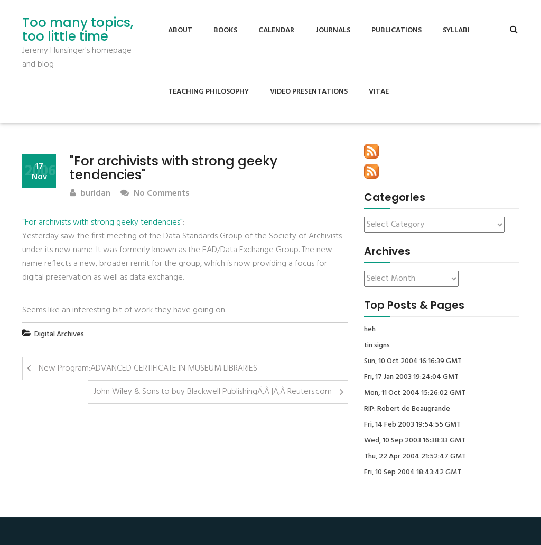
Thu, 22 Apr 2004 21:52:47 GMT (415, 456)
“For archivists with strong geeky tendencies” (102, 222)
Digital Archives (59, 334)
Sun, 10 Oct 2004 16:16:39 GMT (413, 361)
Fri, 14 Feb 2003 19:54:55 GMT (412, 425)
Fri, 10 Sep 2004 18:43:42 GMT (412, 472)
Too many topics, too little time (77, 30)
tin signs (377, 345)
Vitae (379, 92)
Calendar (276, 30)
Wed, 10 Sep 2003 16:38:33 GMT (414, 441)
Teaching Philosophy (208, 92)
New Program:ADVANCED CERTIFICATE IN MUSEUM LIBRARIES (148, 368)
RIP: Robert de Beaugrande (407, 409)
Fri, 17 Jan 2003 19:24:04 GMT (411, 377)
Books (225, 30)
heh (370, 330)
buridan (90, 194)
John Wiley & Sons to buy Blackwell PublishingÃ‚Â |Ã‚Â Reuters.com (213, 392)
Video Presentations (309, 92)
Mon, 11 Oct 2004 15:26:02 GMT (414, 393)
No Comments (154, 194)
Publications (396, 30)
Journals (332, 30)
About (180, 30)
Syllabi (456, 30)
